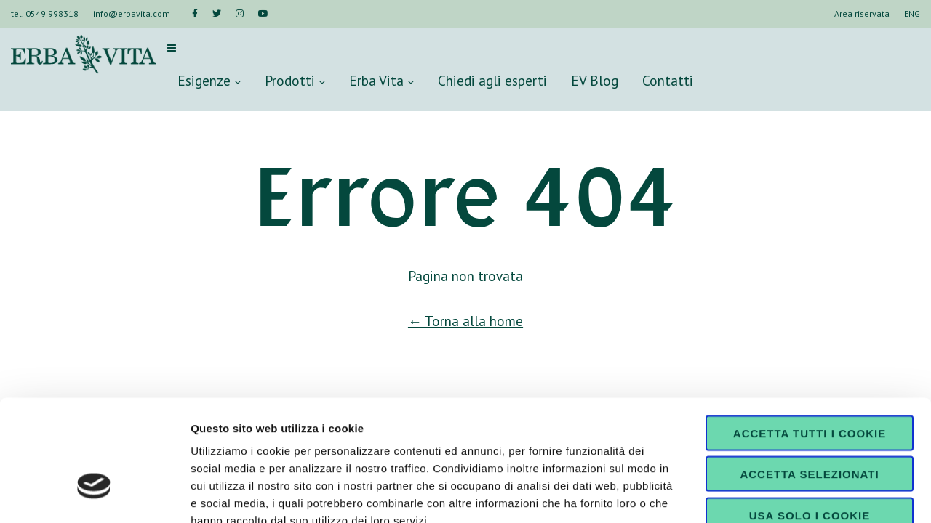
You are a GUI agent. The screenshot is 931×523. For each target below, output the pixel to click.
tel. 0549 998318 (45, 13)
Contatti (667, 80)
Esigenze (209, 80)
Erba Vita (381, 80)
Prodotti (295, 80)
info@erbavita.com (131, 13)
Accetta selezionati (809, 379)
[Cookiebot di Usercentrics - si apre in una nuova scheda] (94, 495)
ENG (912, 13)
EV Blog (594, 80)
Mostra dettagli (765, 494)
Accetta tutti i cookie (809, 338)
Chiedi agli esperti (492, 80)
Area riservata (862, 13)
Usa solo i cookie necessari (809, 425)
